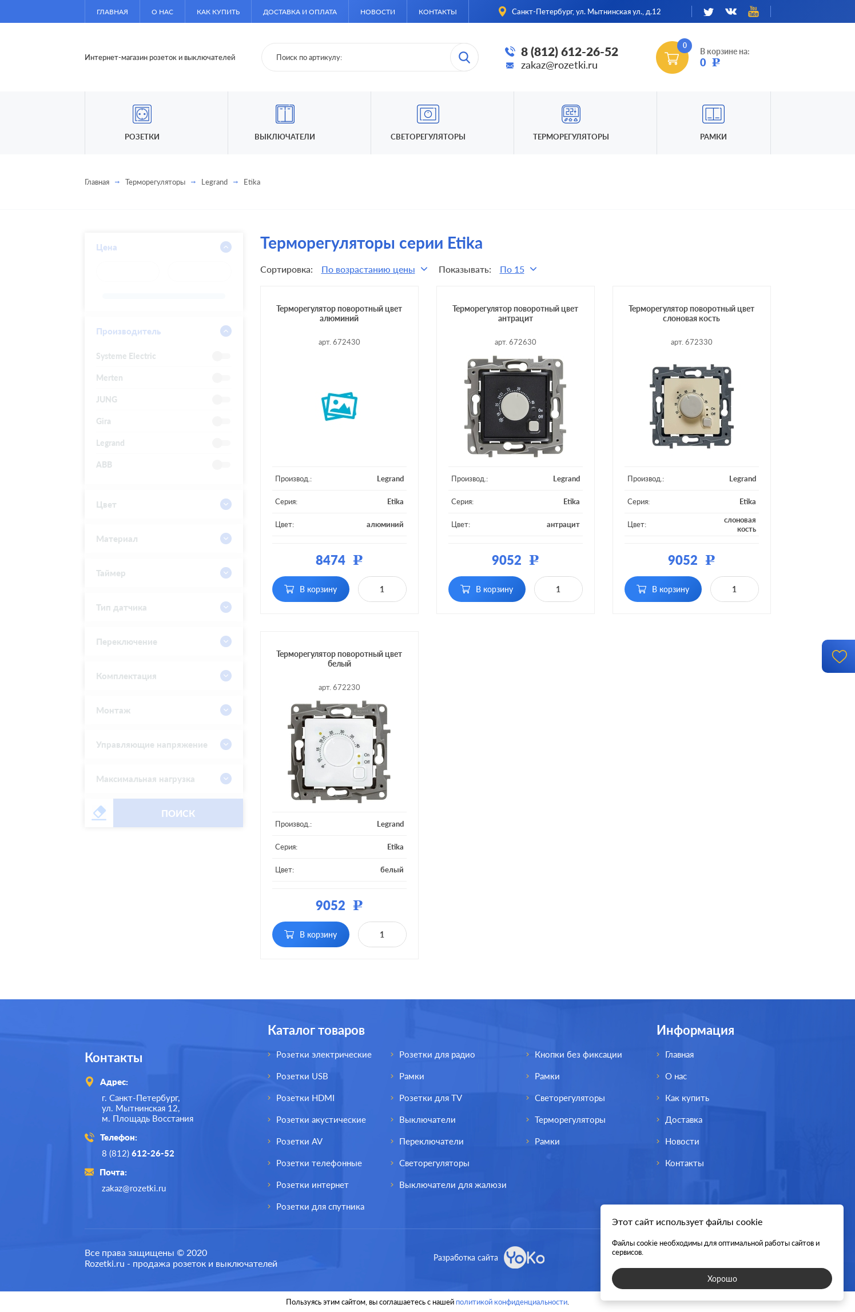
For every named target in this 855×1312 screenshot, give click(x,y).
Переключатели (431, 1141)
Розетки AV (299, 1141)
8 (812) (138, 1153)
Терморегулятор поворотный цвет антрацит (515, 313)
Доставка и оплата (300, 11)
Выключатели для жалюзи (453, 1184)
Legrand (214, 181)
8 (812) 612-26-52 (569, 51)
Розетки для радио (437, 1054)
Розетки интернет (312, 1184)
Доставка (683, 1119)
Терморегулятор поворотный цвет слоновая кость (691, 313)
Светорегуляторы (428, 136)
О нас (162, 11)
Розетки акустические (321, 1119)
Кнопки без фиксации (578, 1054)
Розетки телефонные (319, 1163)
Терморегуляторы (571, 136)
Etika (395, 501)
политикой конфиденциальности (511, 1301)
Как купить (218, 11)
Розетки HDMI (305, 1097)
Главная (112, 11)
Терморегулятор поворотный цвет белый (339, 658)
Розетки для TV (430, 1097)
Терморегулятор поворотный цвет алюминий (339, 313)
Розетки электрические (324, 1054)
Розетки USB (302, 1076)
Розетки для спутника (320, 1206)
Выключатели (427, 1119)
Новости (377, 11)
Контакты (438, 11)
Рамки (713, 136)
